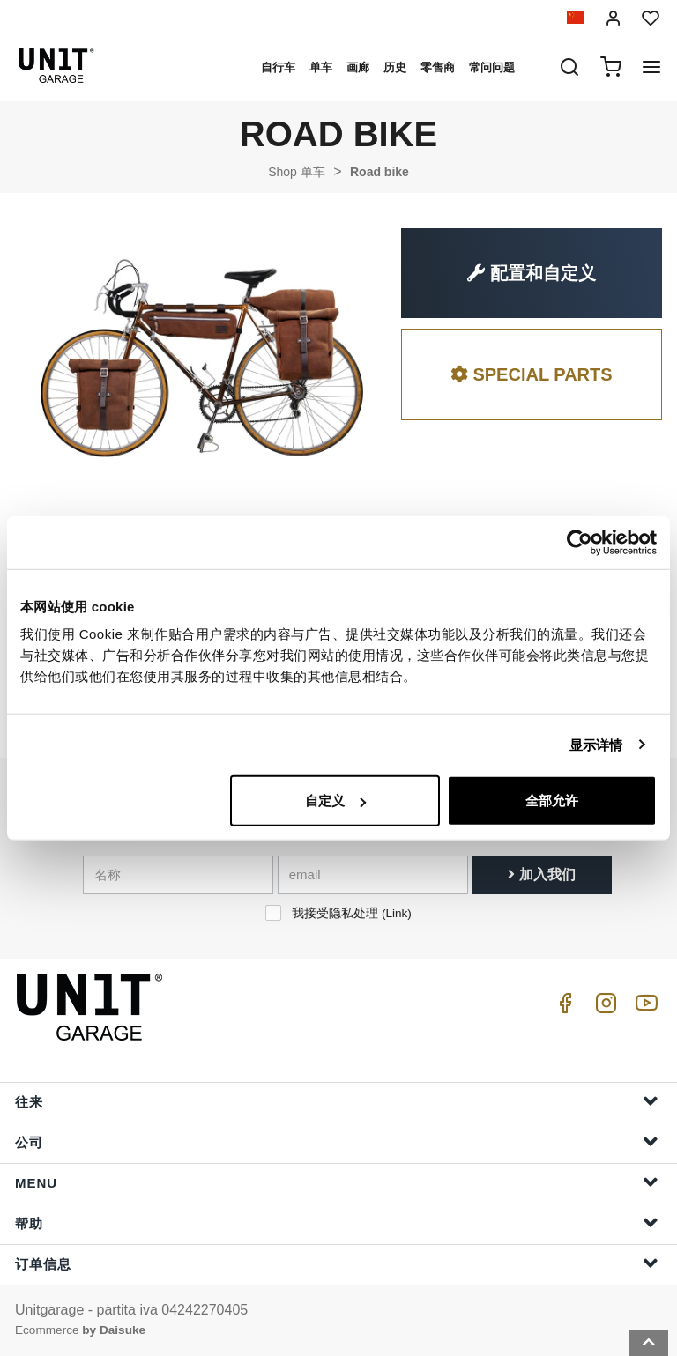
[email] (373, 875)
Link (396, 913)
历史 (394, 67)
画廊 (357, 67)
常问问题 (492, 67)
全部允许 (551, 800)
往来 (336, 1101)
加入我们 (541, 874)
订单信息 (336, 1263)
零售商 (437, 67)
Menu (336, 1182)
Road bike (379, 172)
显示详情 (595, 744)
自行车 (278, 67)
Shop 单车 (296, 172)
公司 (336, 1141)
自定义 (335, 800)
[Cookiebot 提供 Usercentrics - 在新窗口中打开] (579, 542)
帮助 (336, 1223)
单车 (320, 67)
